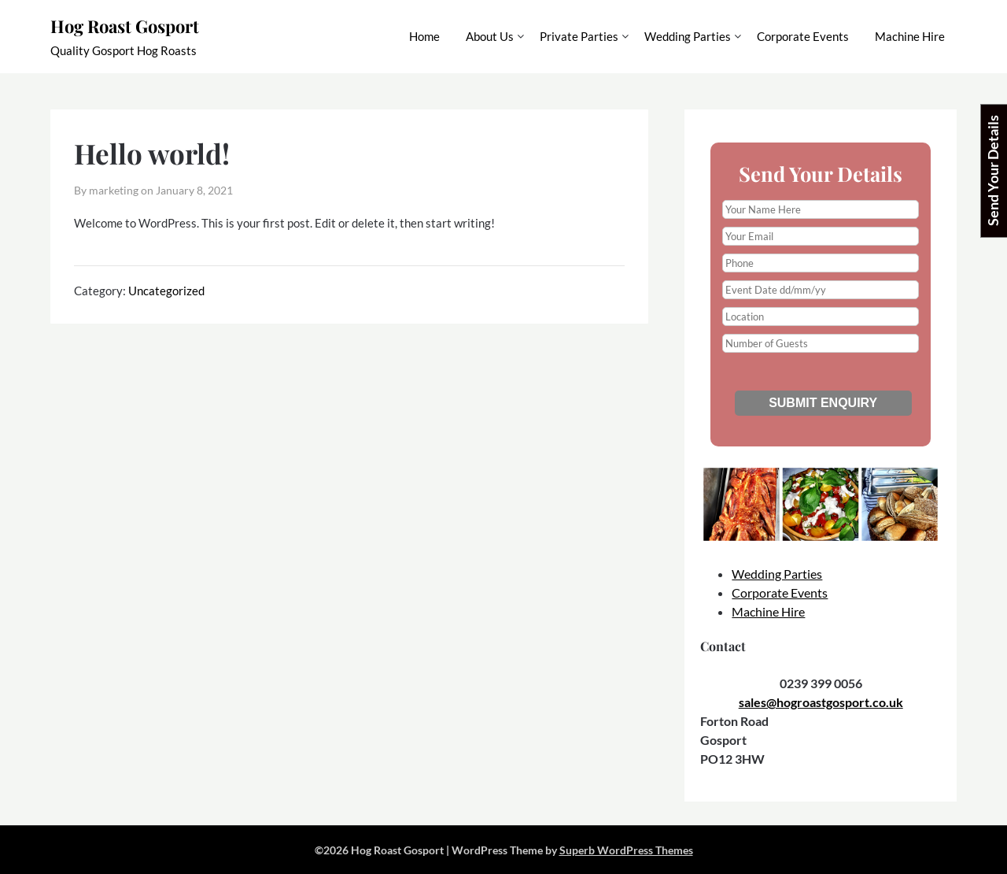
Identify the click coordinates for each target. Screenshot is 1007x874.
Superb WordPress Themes (626, 850)
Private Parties (579, 36)
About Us (490, 36)
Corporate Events (803, 36)
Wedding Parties (687, 36)
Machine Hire (910, 36)
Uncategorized (166, 290)
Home (424, 36)
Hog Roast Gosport (124, 26)
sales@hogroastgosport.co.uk (821, 701)
